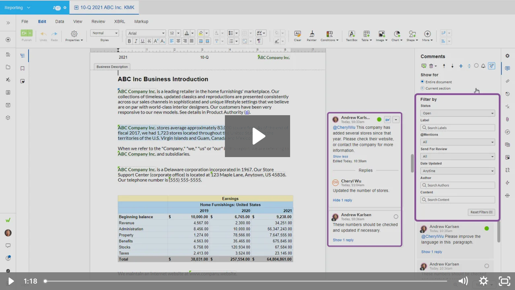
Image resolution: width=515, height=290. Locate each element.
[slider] (246, 281)
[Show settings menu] (483, 281)
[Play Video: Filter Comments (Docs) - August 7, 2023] (257, 136)
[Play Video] (10, 281)
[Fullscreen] (504, 281)
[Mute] (462, 281)
